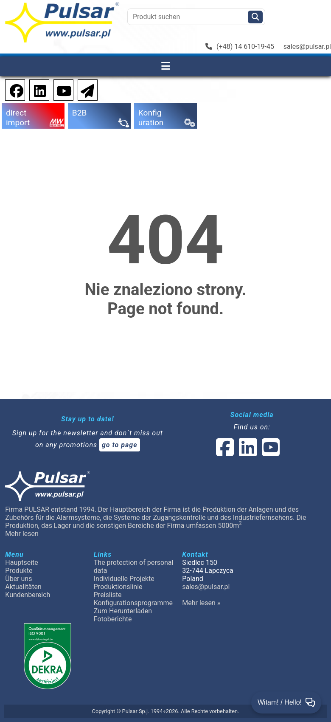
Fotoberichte (113, 619)
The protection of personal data (134, 566)
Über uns (18, 579)
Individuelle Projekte (124, 579)
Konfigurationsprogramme (133, 603)
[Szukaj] (255, 17)
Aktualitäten (23, 587)
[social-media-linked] (247, 452)
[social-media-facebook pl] (12, 89)
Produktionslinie (118, 587)
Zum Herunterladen (123, 611)
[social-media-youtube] (61, 89)
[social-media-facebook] (225, 452)
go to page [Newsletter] (119, 445)
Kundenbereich (27, 595)
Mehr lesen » (201, 603)
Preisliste (108, 595)
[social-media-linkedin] (36, 89)
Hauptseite (21, 562)
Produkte (18, 571)
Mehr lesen (22, 534)
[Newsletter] (85, 89)
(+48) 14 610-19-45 (239, 46)
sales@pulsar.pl (307, 46)
